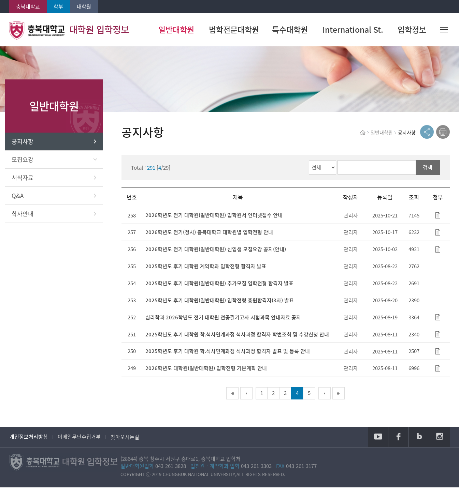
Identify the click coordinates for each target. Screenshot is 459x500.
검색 (428, 172)
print (443, 136)
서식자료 (58, 181)
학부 (58, 6)
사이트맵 (445, 31)
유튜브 (377, 448)
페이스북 (398, 448)
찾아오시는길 (125, 448)
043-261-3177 (306, 478)
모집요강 (59, 163)
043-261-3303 (261, 478)
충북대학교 (28, 6)
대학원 (84, 6)
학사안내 (58, 217)
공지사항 (58, 145)
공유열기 (427, 136)
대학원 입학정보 (71, 30)
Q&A (58, 199)
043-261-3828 (175, 478)
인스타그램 (439, 448)
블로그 (418, 448)
